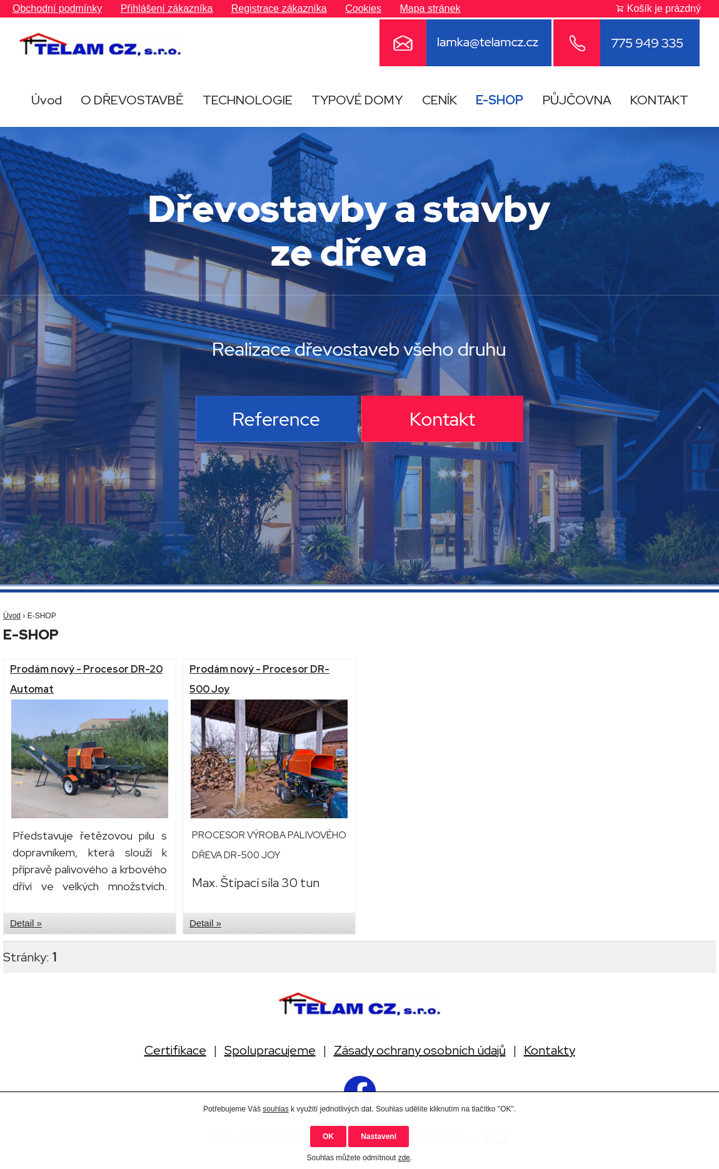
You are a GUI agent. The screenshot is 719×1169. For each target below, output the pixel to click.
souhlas (275, 1109)
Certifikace (175, 1050)
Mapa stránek (430, 8)
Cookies (363, 8)
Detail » (26, 923)
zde (404, 1157)
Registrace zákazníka (279, 8)
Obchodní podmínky (57, 8)
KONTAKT (659, 100)
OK (328, 1136)
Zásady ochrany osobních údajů (420, 1050)
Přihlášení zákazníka (167, 8)
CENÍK (439, 100)
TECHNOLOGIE (248, 100)
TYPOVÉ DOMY (357, 100)
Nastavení (378, 1136)
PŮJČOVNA (577, 100)
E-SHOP (499, 100)
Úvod (46, 100)
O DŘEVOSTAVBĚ (132, 100)
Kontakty (549, 1050)
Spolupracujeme (270, 1050)
